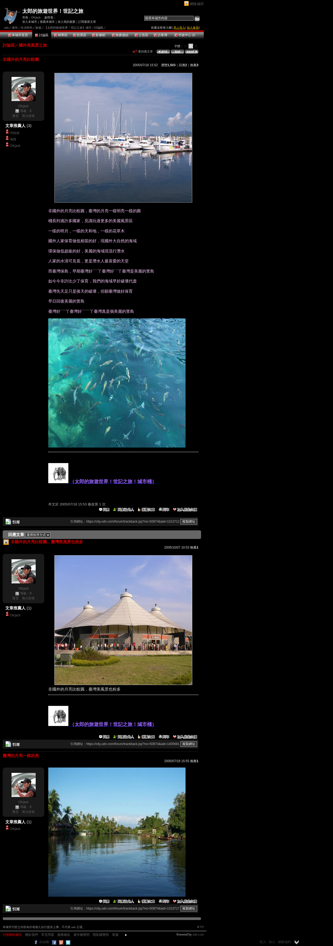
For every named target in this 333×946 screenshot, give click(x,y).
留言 (15, 116)
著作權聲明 (81, 935)
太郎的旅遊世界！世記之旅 (52, 11)
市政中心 (185, 35)
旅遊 (38, 27)
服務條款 (63, 935)
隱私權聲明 (101, 935)
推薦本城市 (47, 21)
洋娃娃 (15, 133)
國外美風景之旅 (33, 45)
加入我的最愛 (66, 21)
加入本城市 (29, 21)
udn (6, 27)
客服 (115, 935)
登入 (263, 942)
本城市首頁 (18, 35)
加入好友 (28, 116)
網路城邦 (197, 4)
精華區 (60, 35)
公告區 (141, 35)
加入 (272, 942)
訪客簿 (160, 35)
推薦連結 (120, 35)
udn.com (198, 934)
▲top (200, 926)
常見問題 (47, 935)
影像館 (98, 35)
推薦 (194, 65)
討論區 (41, 35)
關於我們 (31, 935)
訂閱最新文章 (87, 21)
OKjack (35, 17)
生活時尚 (26, 27)
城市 (15, 27)
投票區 (79, 35)
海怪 (13, 139)
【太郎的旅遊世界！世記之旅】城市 (67, 27)
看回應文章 (143, 51)
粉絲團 (44, 942)
